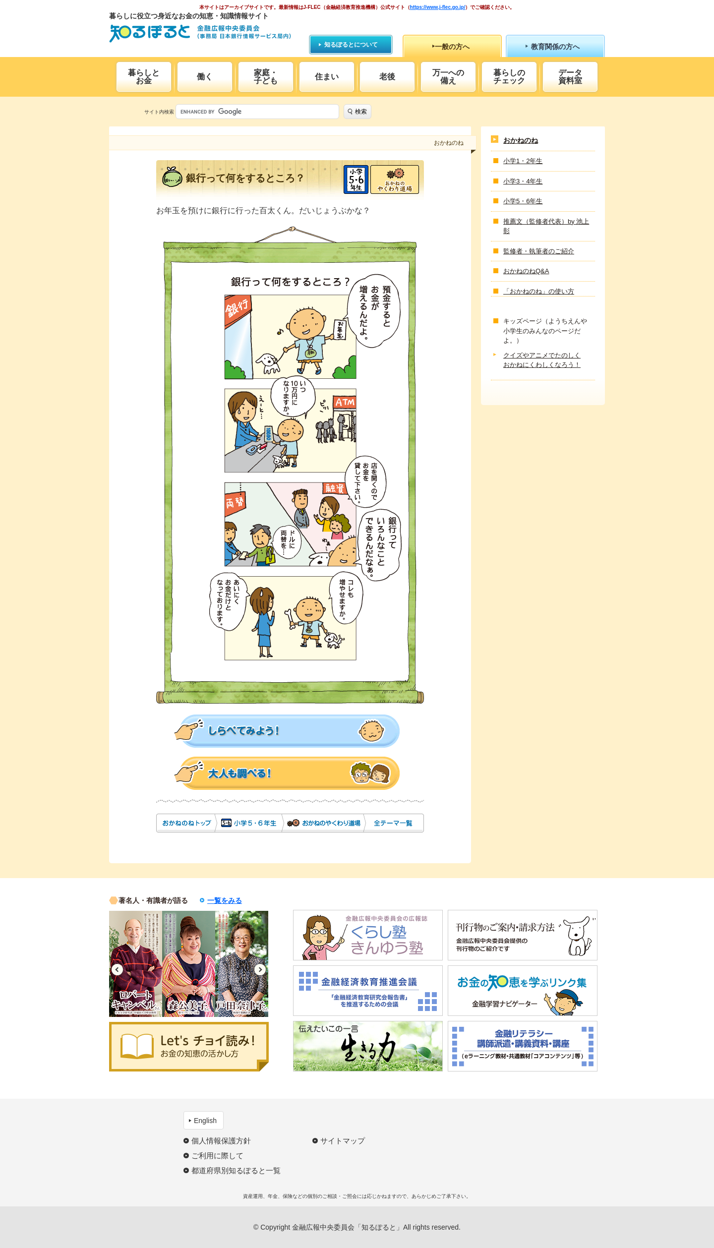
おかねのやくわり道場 (394, 179)
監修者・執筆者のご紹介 (538, 251)
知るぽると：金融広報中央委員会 (200, 33)
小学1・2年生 (522, 161)
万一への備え (448, 76)
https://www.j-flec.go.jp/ (438, 7)
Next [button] (260, 969)
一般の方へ (452, 47)
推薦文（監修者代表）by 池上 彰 (546, 226)
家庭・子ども (266, 76)
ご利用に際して (217, 1155)
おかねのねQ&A (526, 271)
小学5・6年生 (356, 179)
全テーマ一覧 (394, 823)
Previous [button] (117, 969)
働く (205, 76)
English (205, 1121)
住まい (327, 76)
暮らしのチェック (509, 76)
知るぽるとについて (351, 44)
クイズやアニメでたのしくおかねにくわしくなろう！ (542, 360)
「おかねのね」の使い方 (538, 291)
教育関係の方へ (555, 47)
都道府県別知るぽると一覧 (236, 1170)
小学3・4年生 (522, 181)
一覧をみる (224, 900)
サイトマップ (342, 1140)
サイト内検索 (159, 112)
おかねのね (186, 823)
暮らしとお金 (144, 76)
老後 (387, 76)
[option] (135, 964)
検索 (361, 111)
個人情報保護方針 (221, 1140)
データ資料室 (570, 76)
